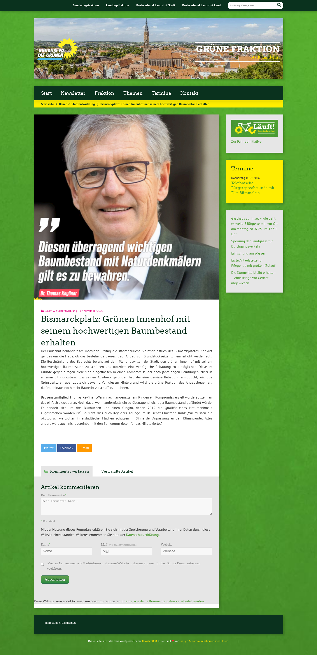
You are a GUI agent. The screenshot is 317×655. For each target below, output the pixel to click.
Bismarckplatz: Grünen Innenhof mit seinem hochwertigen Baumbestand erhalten (115, 331)
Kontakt (189, 93)
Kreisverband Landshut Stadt (155, 5)
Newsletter (73, 93)
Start (46, 93)
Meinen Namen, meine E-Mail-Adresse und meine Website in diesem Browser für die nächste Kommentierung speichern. (124, 566)
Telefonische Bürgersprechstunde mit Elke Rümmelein (252, 188)
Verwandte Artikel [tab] (117, 471)
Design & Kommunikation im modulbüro (204, 641)
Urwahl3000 (149, 641)
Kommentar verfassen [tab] (69, 471)
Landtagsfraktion (117, 5)
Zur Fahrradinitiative (246, 141)
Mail (119, 544)
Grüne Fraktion (238, 49)
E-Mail (84, 448)
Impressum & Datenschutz (60, 623)
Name (45, 544)
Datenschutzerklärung (142, 534)
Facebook (66, 448)
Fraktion (104, 93)
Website (166, 544)
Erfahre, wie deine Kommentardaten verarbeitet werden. (163, 601)
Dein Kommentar (53, 495)
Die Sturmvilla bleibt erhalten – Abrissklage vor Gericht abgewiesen (253, 277)
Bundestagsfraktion (86, 5)
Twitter (49, 448)
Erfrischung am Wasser (248, 253)
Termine (161, 93)
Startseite (47, 104)
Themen (133, 93)
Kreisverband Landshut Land (201, 5)
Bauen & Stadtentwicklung (77, 104)
